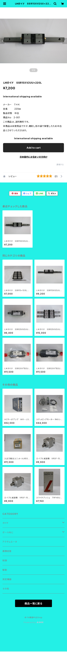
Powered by (33, 622)
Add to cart (34, 147)
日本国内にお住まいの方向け (33, 157)
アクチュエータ (9, 541)
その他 (5, 588)
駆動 (4, 570)
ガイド (5, 523)
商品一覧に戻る (33, 603)
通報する (60, 164)
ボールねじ (7, 532)
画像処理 (7, 551)
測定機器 (7, 579)
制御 (4, 560)
